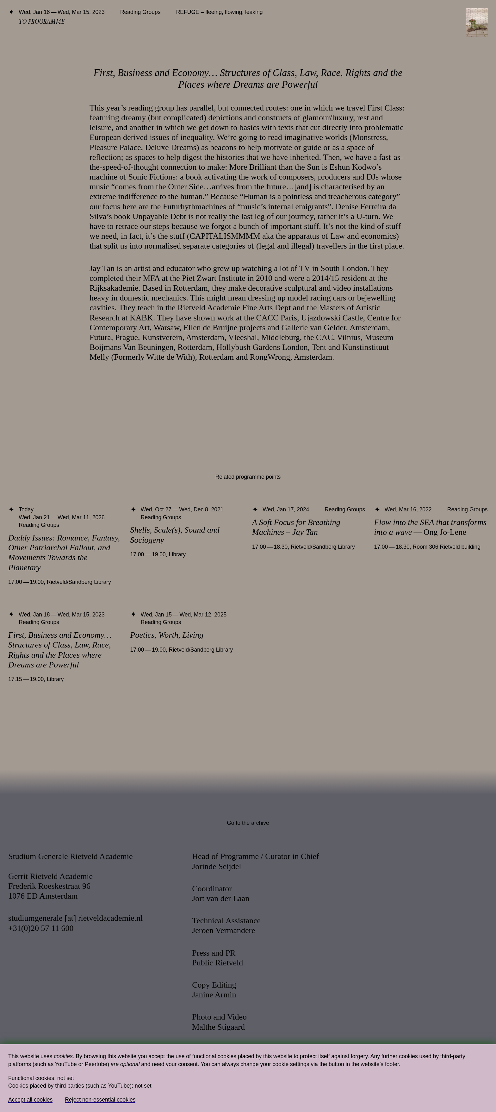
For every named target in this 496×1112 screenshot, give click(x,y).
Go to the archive (248, 823)
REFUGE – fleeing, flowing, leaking (219, 12)
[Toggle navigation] (477, 22)
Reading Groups (140, 12)
